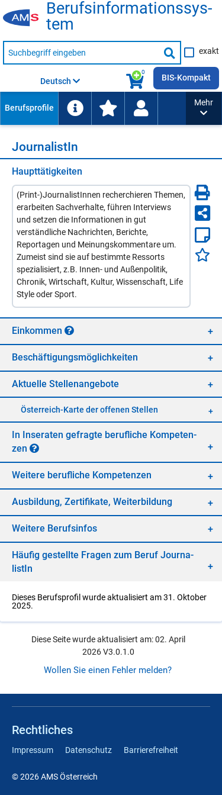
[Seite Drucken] (202, 192)
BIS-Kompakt (186, 77)
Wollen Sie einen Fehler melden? (108, 670)
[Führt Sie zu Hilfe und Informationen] (74, 108)
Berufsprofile (29, 107)
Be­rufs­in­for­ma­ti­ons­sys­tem (129, 17)
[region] (111, 330)
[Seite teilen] (202, 213)
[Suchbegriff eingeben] (81, 53)
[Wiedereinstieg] (140, 108)
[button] (203, 108)
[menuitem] (29, 108)
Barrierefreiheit (151, 750)
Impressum (32, 750)
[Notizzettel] (202, 235)
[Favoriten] (202, 255)
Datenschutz (88, 750)
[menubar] (93, 108)
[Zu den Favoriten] (107, 108)
